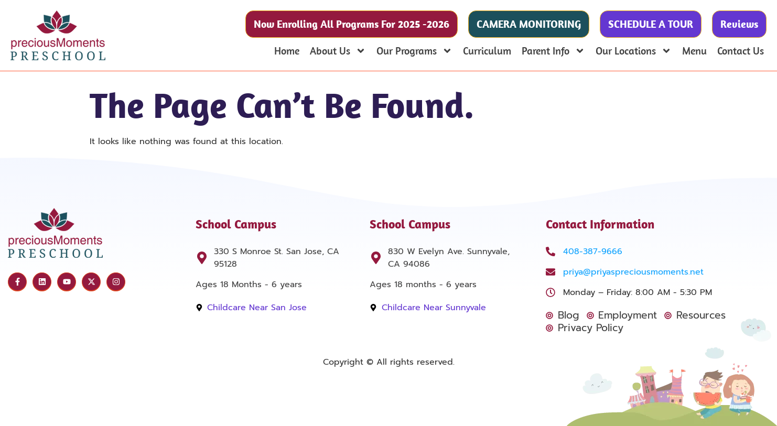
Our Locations (634, 51)
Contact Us (740, 51)
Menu (694, 51)
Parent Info (553, 51)
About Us (338, 51)
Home (286, 51)
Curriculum (487, 51)
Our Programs (414, 51)
